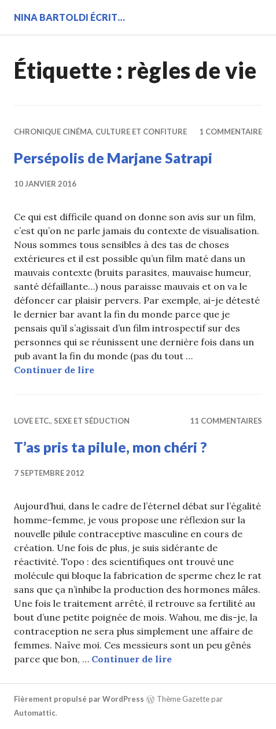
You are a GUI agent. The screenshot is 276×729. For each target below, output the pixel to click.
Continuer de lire (54, 370)
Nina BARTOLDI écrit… (69, 17)
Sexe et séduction (92, 420)
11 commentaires (226, 420)
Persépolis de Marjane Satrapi (113, 157)
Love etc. (32, 420)
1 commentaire (230, 131)
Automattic (35, 712)
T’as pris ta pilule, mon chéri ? (110, 446)
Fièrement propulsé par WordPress (79, 699)
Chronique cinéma (53, 131)
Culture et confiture (141, 131)
